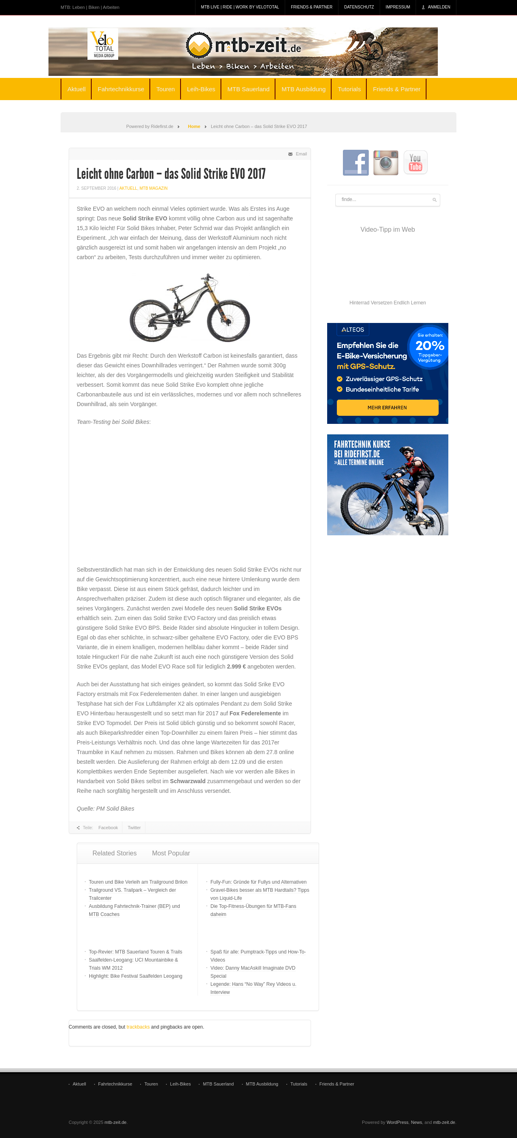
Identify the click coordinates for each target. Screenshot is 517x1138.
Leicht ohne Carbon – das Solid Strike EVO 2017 (171, 174)
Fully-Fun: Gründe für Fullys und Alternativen (258, 882)
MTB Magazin (153, 188)
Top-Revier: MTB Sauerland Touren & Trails (135, 952)
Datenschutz (359, 7)
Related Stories (114, 853)
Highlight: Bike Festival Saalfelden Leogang (135, 976)
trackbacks (137, 1027)
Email (301, 153)
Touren (165, 89)
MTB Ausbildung (304, 89)
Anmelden (439, 7)
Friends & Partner (311, 7)
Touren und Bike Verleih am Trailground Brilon (138, 882)
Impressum (398, 7)
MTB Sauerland (248, 89)
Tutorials (349, 89)
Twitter (134, 827)
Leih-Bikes (201, 89)
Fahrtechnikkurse (121, 89)
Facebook (108, 827)
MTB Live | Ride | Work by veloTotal (240, 7)
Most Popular (171, 853)
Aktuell (76, 89)
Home (194, 126)
